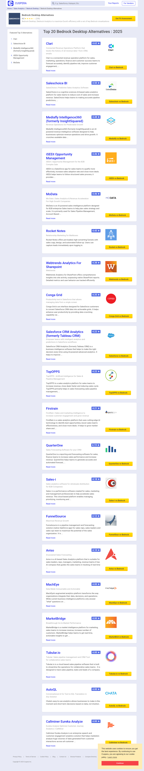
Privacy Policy (17, 757)
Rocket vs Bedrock (117, 247)
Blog (54, 757)
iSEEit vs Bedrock (116, 178)
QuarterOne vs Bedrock (119, 463)
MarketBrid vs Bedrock (119, 637)
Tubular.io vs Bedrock (118, 674)
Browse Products (75, 757)
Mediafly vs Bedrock (118, 138)
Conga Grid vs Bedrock (119, 316)
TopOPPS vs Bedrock (118, 393)
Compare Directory (91, 757)
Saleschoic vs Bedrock (119, 101)
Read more (50, 70)
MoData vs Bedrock (117, 215)
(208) (38, 19)
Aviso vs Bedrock (116, 569)
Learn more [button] (112, 757)
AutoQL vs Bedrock (117, 706)
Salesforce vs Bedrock (118, 356)
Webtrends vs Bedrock (118, 279)
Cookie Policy (44, 757)
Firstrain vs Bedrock (117, 429)
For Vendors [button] (129, 3)
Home (9, 8)
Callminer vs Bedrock (118, 742)
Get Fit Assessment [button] (124, 18)
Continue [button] (120, 763)
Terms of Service (31, 757)
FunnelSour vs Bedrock (119, 534)
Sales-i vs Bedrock (117, 500)
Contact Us (63, 757)
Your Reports (113, 3)
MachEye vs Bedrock (118, 603)
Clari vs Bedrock (116, 67)
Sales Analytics (19, 8)
